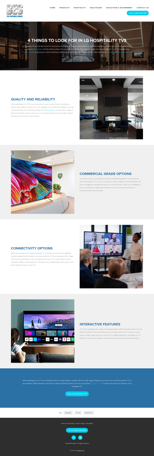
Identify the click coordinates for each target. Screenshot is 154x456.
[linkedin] (80, 437)
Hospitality (80, 8)
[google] (74, 437)
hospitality (68, 413)
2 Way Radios (89, 423)
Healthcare (96, 8)
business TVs (89, 413)
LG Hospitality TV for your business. (119, 52)
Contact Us (143, 8)
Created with (77, 450)
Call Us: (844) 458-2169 (138, 13)
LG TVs (78, 413)
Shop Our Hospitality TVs (77, 394)
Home (52, 8)
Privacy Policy (70, 423)
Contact (77, 423)
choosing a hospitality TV (35, 253)
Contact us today (28, 52)
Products (65, 8)
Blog (82, 423)
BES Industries (38, 49)
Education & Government (119, 8)
